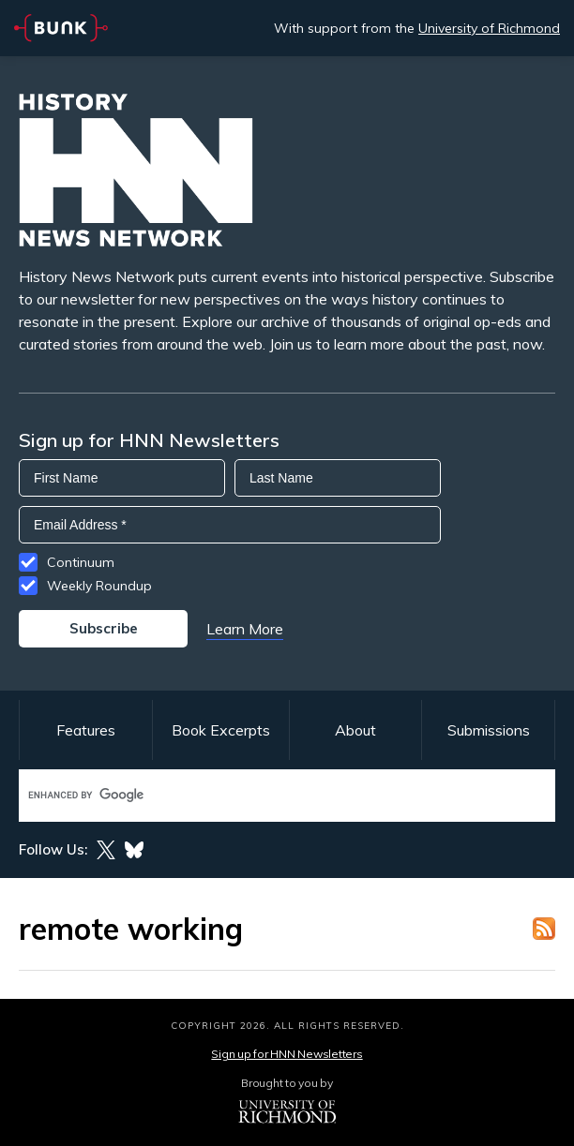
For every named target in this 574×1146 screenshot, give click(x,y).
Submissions (488, 730)
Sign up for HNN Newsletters (286, 1054)
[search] (267, 795)
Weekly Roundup (99, 585)
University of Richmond (489, 28)
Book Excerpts (221, 730)
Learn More (244, 628)
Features (85, 730)
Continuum (80, 562)
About (355, 730)
